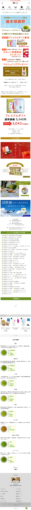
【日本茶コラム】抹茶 (7, 265)
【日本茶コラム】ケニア (7, 293)
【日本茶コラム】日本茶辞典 (20, 254)
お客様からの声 (18, 491)
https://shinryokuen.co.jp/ (19, 224)
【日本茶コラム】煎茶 (7, 256)
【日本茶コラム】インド (7, 290)
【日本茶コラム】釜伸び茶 (8, 267)
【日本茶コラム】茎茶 (20, 267)
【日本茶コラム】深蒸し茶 (19, 256)
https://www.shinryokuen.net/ (17, 223)
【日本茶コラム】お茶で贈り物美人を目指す (11, 240)
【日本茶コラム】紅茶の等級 (21, 277)
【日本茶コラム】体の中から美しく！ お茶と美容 (12, 237)
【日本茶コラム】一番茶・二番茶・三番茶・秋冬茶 (12, 272)
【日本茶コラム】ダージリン (8, 274)
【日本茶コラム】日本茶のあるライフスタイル (11, 242)
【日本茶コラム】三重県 (7, 284)
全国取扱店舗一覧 (19, 501)
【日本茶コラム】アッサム (22, 274)
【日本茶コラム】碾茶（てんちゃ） (20, 265)
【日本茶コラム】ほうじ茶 (19, 258)
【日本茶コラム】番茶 (7, 270)
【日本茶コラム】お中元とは (8, 251)
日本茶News (2, 498)
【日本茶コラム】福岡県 (19, 288)
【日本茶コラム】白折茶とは (23, 249)
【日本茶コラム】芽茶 (7, 263)
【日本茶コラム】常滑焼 (7, 254)
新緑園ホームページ (19, 493)
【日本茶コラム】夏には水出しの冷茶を (10, 244)
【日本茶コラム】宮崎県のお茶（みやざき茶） (11, 286)
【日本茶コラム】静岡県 (7, 283)
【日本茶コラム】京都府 (7, 288)
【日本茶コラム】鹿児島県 (20, 283)
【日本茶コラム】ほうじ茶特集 (9, 249)
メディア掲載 (3, 493)
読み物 (2, 496)
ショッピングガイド (4, 501)
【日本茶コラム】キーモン (8, 277)
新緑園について (18, 496)
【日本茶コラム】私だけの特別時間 (9, 247)
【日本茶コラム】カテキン (8, 279)
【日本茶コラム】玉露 (7, 258)
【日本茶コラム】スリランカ (20, 290)
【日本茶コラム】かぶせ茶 (19, 263)
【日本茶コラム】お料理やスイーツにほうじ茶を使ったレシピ (14, 253)
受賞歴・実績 (18, 498)
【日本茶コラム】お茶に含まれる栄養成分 (11, 281)
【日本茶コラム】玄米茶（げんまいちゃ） (11, 260)
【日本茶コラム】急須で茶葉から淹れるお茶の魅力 (12, 235)
